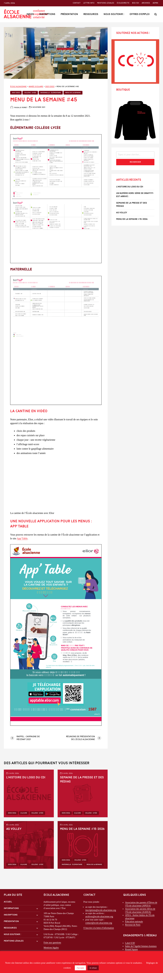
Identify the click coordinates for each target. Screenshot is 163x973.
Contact (77, 3)
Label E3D (130, 943)
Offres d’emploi (140, 14)
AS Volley (13, 829)
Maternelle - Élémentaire (50, 92)
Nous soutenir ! (114, 14)
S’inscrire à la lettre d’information (98, 928)
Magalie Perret (18, 108)
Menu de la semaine (73, 92)
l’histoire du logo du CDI (25, 777)
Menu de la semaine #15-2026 (82, 829)
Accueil (8, 902)
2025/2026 (12, 813)
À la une (24, 813)
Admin (155, 3)
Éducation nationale (134, 921)
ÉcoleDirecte (123, 3)
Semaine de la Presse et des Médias (82, 779)
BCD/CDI (135, 3)
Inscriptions (47, 14)
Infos (30, 14)
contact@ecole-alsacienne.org (98, 923)
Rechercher (135, 162)
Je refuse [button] (93, 968)
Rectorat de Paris (132, 925)
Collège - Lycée (30, 92)
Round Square (131, 949)
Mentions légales (105, 3)
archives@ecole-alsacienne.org (99, 916)
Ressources (90, 14)
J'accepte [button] (80, 968)
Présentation (69, 14)
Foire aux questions (52, 942)
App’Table (22, 538)
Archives (146, 3)
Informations (11, 908)
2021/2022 (16, 92)
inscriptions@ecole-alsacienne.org (100, 910)
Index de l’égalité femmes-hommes (141, 946)
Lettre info (88, 3)
